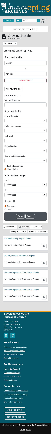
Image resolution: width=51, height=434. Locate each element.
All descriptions (12, 169)
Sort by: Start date (18, 232)
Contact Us (8, 330)
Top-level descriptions (15, 166)
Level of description (11, 116)
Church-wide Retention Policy (15, 394)
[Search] (29, 20)
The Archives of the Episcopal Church (16, 315)
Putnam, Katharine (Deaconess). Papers (19, 256)
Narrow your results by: (25, 29)
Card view (24, 227)
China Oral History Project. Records (17, 239)
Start (6, 180)
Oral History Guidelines (13, 402)
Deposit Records (15, 417)
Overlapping (11, 206)
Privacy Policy (25, 430)
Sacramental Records (12, 376)
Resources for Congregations (15, 347)
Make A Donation (15, 410)
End (5, 190)
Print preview (9, 227)
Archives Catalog (10, 380)
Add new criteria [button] (13, 89)
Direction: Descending (37, 232)
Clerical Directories (11, 358)
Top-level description (12, 100)
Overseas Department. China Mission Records (21, 273)
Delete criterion (25, 80)
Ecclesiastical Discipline (13, 354)
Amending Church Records (14, 351)
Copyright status (10, 146)
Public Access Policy (12, 373)
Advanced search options (18, 50)
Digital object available (12, 126)
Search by (8, 20)
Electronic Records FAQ (13, 398)
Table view (36, 227)
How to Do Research (12, 369)
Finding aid (8, 136)
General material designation (15, 156)
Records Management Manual (16, 391)
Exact (9, 209)
